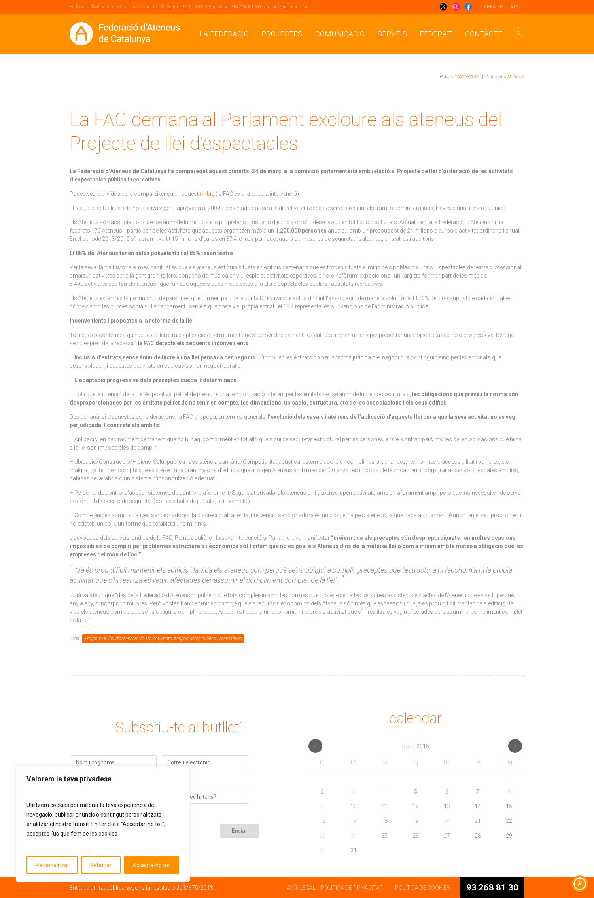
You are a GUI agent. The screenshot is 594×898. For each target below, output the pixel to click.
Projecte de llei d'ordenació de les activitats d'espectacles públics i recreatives (163, 638)
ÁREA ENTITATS (501, 6)
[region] (103, 824)
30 (322, 850)
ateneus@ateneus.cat (286, 6)
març (415, 746)
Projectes (282, 33)
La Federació (224, 33)
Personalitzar (52, 865)
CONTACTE (483, 33)
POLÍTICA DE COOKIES (422, 888)
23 (322, 835)
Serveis (392, 33)
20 (447, 821)
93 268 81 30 (246, 6)
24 (353, 835)
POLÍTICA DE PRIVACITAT (352, 888)
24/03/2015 (467, 76)
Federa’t (436, 33)
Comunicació (340, 33)
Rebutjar (101, 865)
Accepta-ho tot (151, 865)
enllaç (207, 194)
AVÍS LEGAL (301, 888)
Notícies (515, 76)
